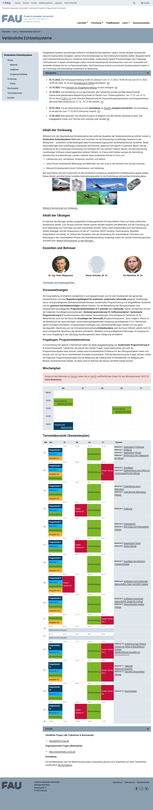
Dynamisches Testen (132, 543)
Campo (18, 3)
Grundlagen (128, 468)
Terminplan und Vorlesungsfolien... (59, 282)
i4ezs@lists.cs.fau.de (59, 741)
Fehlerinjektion (130, 524)
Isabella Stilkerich (122, 652)
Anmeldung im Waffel (84, 83)
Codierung (128, 509)
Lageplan (58, 3)
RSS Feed (141, 789)
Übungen (63, 215)
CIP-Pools (73, 334)
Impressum (117, 782)
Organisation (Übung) (132, 452)
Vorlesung (11, 79)
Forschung (96, 23)
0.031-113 (66, 98)
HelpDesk (14, 69)
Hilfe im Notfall (70, 3)
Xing (146, 789)
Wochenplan (12, 88)
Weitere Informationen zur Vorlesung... (61, 208)
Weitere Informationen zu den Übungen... (75, 240)
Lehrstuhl (81, 23)
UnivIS (93, 376)
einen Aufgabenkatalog (103, 345)
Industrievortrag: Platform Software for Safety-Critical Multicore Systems (130, 646)
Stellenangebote (45, 3)
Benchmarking (131, 691)
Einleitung (128, 450)
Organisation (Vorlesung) (134, 447)
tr (108, 83)
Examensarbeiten (141, 23)
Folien (12, 83)
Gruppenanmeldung (18, 74)
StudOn (26, 3)
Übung (10, 60)
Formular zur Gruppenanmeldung (81, 87)
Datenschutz (129, 782)
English (147, 3)
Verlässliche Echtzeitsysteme (18, 55)
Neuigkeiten (50, 73)
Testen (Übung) (130, 546)
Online (70, 403)
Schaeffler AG (134, 652)
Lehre (125, 23)
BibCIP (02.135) (62, 403)
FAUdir (34, 3)
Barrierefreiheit (143, 782)
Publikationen (112, 23)
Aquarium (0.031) (66, 427)
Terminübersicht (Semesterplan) (66, 436)
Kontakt (10, 98)
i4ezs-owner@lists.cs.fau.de (62, 751)
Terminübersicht (14, 93)
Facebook (137, 789)
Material (13, 65)
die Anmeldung (65, 765)
